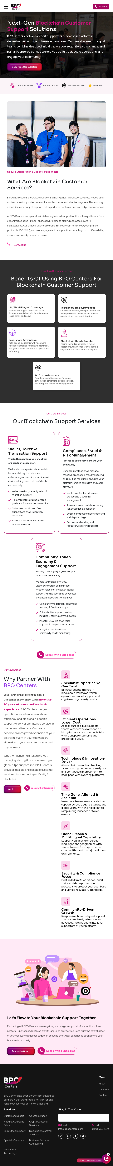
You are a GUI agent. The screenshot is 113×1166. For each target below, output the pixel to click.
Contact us (20, 244)
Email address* (83, 1118)
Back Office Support (14, 1131)
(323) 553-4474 (100, 1128)
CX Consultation (38, 1115)
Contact (103, 1095)
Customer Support (14, 1115)
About (102, 1083)
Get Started (101, 6)
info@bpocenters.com (70, 1128)
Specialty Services (14, 1140)
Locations (104, 1089)
